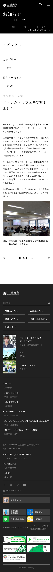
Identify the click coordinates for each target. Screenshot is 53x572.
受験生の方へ (11, 311)
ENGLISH (9, 327)
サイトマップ (23, 528)
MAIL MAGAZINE (12, 491)
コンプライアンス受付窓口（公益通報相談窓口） (39, 527)
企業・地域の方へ (38, 319)
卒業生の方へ (11, 319)
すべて (10, 68)
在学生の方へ (36, 311)
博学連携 (6, 528)
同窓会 (13, 528)
